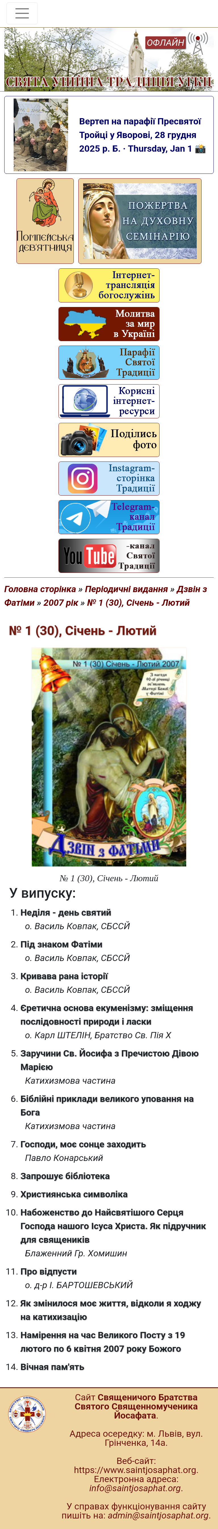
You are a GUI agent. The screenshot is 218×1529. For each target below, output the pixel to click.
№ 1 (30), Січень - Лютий (138, 602)
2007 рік (60, 602)
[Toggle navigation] (22, 13)
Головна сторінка (40, 589)
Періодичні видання (126, 589)
